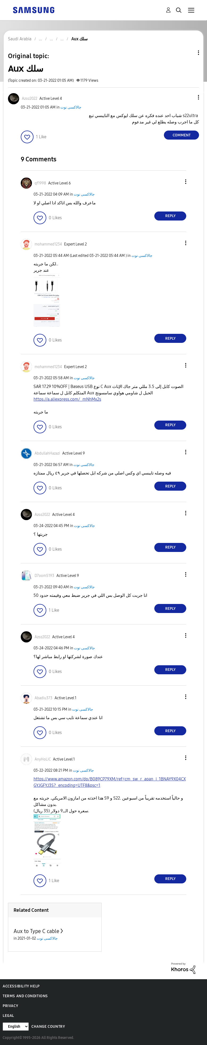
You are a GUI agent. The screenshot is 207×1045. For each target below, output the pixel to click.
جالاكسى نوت (70, 107)
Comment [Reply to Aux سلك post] (182, 135)
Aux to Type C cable (36, 931)
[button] (189, 97)
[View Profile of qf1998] (40, 183)
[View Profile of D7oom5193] (44, 575)
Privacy (10, 1006)
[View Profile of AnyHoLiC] (43, 759)
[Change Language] (16, 1026)
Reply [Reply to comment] (170, 216)
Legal (8, 1015)
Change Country (48, 1026)
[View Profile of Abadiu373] (43, 698)
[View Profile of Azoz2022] (29, 98)
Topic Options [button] (189, 53)
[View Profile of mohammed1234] (48, 244)
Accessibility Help (21, 986)
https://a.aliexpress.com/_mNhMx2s (67, 399)
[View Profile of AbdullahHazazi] (47, 453)
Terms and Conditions (25, 996)
